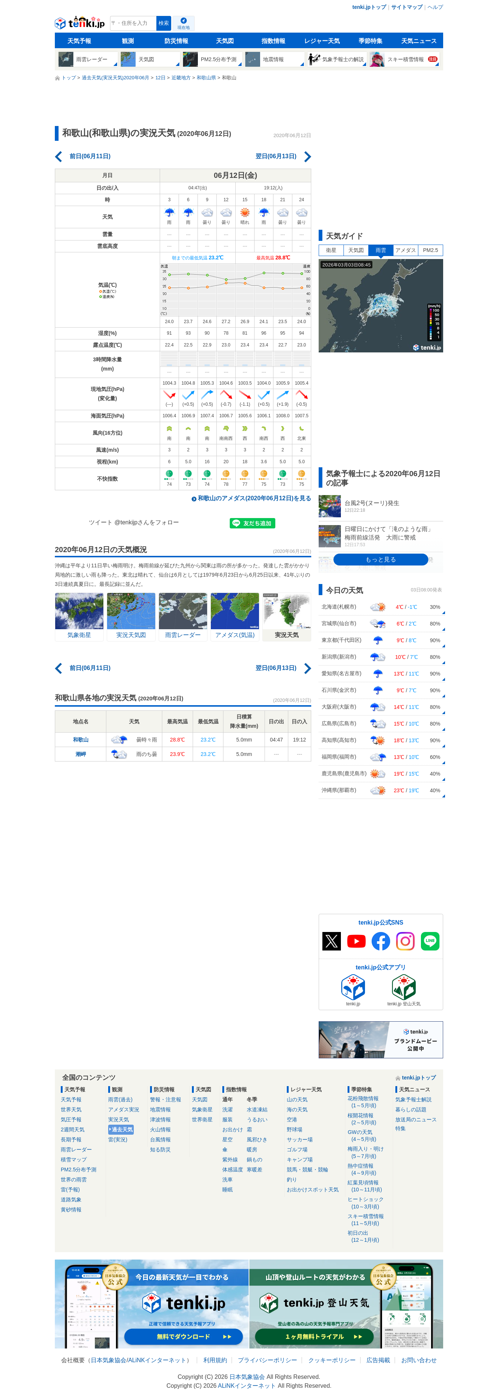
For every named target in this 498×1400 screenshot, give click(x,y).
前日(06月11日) (90, 156)
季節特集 (370, 41)
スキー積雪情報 (369, 1220)
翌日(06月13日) (276, 156)
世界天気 (71, 1109)
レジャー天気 (322, 41)
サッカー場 (300, 1139)
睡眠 (227, 1189)
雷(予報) (70, 1189)
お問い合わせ (419, 1360)
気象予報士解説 (413, 1099)
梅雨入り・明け (369, 1153)
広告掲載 (378, 1360)
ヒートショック (369, 1203)
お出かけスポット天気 (313, 1189)
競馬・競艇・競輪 (307, 1169)
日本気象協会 (108, 1360)
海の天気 (297, 1109)
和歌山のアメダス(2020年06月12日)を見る (254, 498)
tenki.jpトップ (369, 7)
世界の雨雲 (74, 1179)
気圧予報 (71, 1119)
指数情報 (273, 41)
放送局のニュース (416, 1119)
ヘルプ (435, 7)
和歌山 (81, 740)
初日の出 (369, 1237)
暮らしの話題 (410, 1109)
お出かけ (232, 1129)
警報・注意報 (165, 1099)
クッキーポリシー (332, 1360)
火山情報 (160, 1129)
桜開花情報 (369, 1119)
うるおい (257, 1119)
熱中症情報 (369, 1170)
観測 (128, 41)
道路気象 (71, 1199)
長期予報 (71, 1139)
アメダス (405, 250)
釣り (292, 1179)
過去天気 (122, 1129)
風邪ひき (257, 1139)
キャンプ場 (300, 1159)
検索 (164, 23)
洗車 (227, 1179)
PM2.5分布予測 (78, 1169)
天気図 (225, 41)
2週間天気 (72, 1129)
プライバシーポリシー (267, 1360)
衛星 (331, 250)
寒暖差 (254, 1169)
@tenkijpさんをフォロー (146, 522)
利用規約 (215, 1360)
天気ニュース (419, 41)
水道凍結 (257, 1109)
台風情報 (160, 1139)
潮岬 (81, 754)
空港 (292, 1119)
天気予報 (79, 41)
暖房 (252, 1149)
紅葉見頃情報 (369, 1186)
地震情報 (160, 1109)
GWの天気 (369, 1136)
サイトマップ (406, 7)
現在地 (183, 27)
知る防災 (160, 1149)
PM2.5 (430, 250)
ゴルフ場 (297, 1149)
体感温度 (232, 1169)
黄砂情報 (71, 1209)
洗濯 (227, 1109)
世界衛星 (202, 1119)
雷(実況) (117, 1139)
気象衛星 (202, 1109)
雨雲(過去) (120, 1099)
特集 (400, 1128)
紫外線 (230, 1159)
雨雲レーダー (76, 1149)
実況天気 (118, 1119)
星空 (227, 1139)
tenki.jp (80, 25)
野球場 (294, 1129)
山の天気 (297, 1099)
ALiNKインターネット (157, 1360)
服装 (227, 1119)
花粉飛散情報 (369, 1102)
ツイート (101, 522)
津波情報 (160, 1119)
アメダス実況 (123, 1109)
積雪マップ (74, 1159)
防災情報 (176, 41)
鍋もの (254, 1159)
